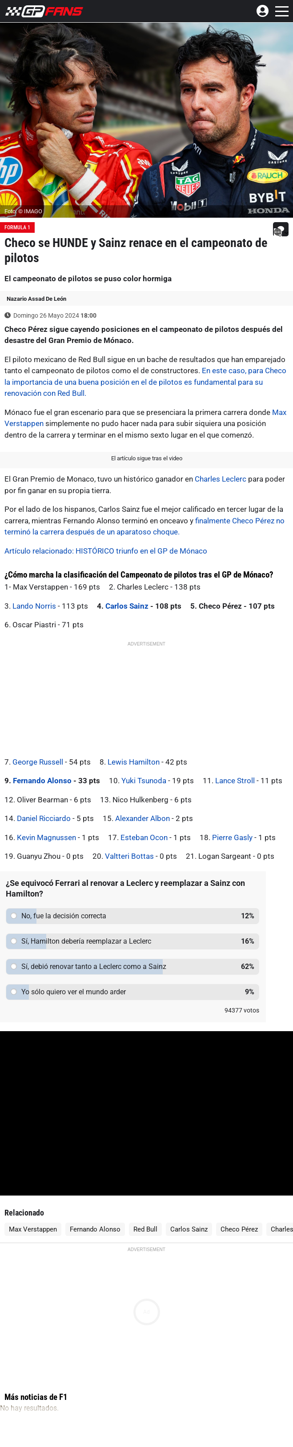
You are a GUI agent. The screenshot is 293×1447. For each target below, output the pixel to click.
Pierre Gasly (232, 837)
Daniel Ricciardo (44, 818)
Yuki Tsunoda (143, 780)
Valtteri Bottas (129, 856)
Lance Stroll (235, 780)
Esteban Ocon (144, 837)
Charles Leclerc (220, 478)
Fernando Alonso (42, 780)
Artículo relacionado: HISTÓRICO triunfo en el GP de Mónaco (105, 550)
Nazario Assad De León (36, 298)
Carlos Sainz (127, 606)
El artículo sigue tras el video (146, 458)
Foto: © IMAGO (23, 211)
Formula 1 (17, 227)
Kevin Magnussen (46, 837)
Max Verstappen (33, 1229)
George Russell (37, 761)
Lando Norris (34, 606)
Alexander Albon (142, 818)
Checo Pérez (239, 1229)
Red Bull (145, 1229)
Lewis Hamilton (134, 761)
